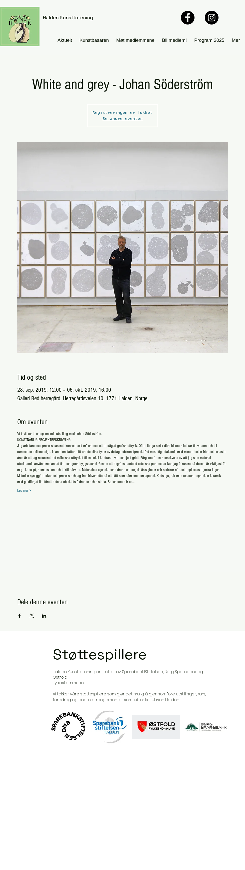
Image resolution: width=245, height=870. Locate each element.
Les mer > (24, 490)
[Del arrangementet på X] (32, 616)
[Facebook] (187, 18)
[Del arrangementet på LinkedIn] (44, 616)
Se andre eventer (122, 119)
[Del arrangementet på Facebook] (19, 616)
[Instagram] (211, 18)
